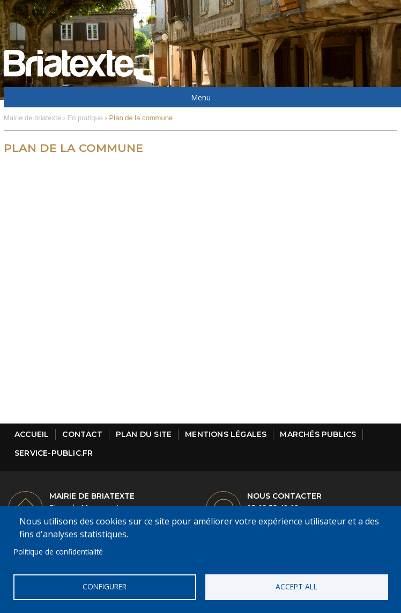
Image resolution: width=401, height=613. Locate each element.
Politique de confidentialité (58, 551)
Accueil (31, 434)
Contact (82, 434)
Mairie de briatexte (32, 118)
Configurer (105, 586)
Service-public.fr (53, 453)
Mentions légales (225, 434)
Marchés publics (318, 434)
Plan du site (144, 434)
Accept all (296, 586)
